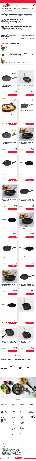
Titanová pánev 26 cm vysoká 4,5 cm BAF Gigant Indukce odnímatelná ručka (26, 201)
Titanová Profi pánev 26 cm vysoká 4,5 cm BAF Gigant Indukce (9, 229)
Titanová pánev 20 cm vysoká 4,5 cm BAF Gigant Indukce (26, 143)
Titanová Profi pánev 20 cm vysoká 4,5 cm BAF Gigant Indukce (26, 172)
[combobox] (27, 38)
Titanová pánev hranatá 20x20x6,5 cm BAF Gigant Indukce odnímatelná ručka (9, 344)
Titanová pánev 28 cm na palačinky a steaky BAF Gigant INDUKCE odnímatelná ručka (26, 115)
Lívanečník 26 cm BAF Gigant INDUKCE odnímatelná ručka (9, 143)
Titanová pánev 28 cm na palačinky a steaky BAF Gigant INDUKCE (9, 115)
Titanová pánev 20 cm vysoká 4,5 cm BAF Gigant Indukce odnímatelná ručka (9, 172)
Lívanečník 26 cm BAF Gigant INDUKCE (26, 85)
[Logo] (6, 5)
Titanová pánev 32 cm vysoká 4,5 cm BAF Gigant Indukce (9, 286)
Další (33, 8)
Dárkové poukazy (4, 8)
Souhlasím (18, 457)
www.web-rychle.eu (21, 460)
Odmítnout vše (11, 457)
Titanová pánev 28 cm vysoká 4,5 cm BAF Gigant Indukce (26, 229)
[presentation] (9, 371)
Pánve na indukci (10, 10)
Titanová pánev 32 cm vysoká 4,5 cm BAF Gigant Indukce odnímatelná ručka (26, 286)
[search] (29, 5)
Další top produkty (18, 66)
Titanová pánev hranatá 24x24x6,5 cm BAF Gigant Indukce (26, 344)
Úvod (2, 10)
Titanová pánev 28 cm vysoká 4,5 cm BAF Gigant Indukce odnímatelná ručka (9, 258)
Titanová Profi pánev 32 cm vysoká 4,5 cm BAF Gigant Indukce (9, 315)
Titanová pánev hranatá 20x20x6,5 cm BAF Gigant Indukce (26, 315)
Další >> (19, 357)
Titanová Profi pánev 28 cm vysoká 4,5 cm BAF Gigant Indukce (26, 258)
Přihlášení (28, 0)
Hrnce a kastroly (17, 8)
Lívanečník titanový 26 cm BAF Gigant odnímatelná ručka (9, 86)
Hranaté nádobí (25, 8)
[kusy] (4, 95)
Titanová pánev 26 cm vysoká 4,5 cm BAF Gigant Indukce (9, 201)
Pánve (10, 8)
